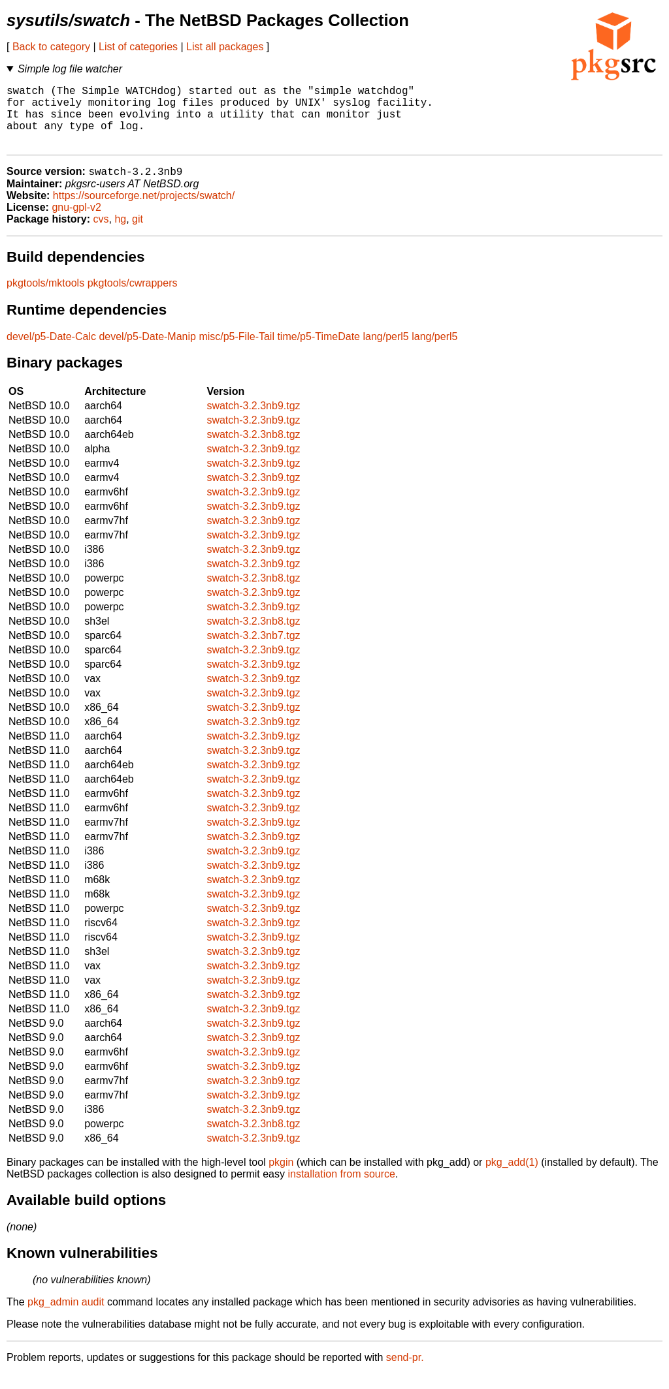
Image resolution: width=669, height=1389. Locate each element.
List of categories (138, 46)
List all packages (224, 46)
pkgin (281, 1177)
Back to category (51, 46)
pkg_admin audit (65, 1316)
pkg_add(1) (511, 1177)
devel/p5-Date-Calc (51, 351)
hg (120, 234)
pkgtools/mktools (45, 298)
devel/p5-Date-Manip (147, 351)
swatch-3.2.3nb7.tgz (253, 650)
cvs (101, 234)
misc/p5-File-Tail (236, 351)
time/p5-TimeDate (318, 351)
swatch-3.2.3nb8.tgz (253, 449)
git (137, 234)
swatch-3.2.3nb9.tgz (253, 420)
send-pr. (405, 1372)
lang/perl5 (385, 351)
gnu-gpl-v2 (76, 222)
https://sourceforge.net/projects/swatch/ (144, 210)
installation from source (341, 1188)
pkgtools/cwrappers (133, 298)
